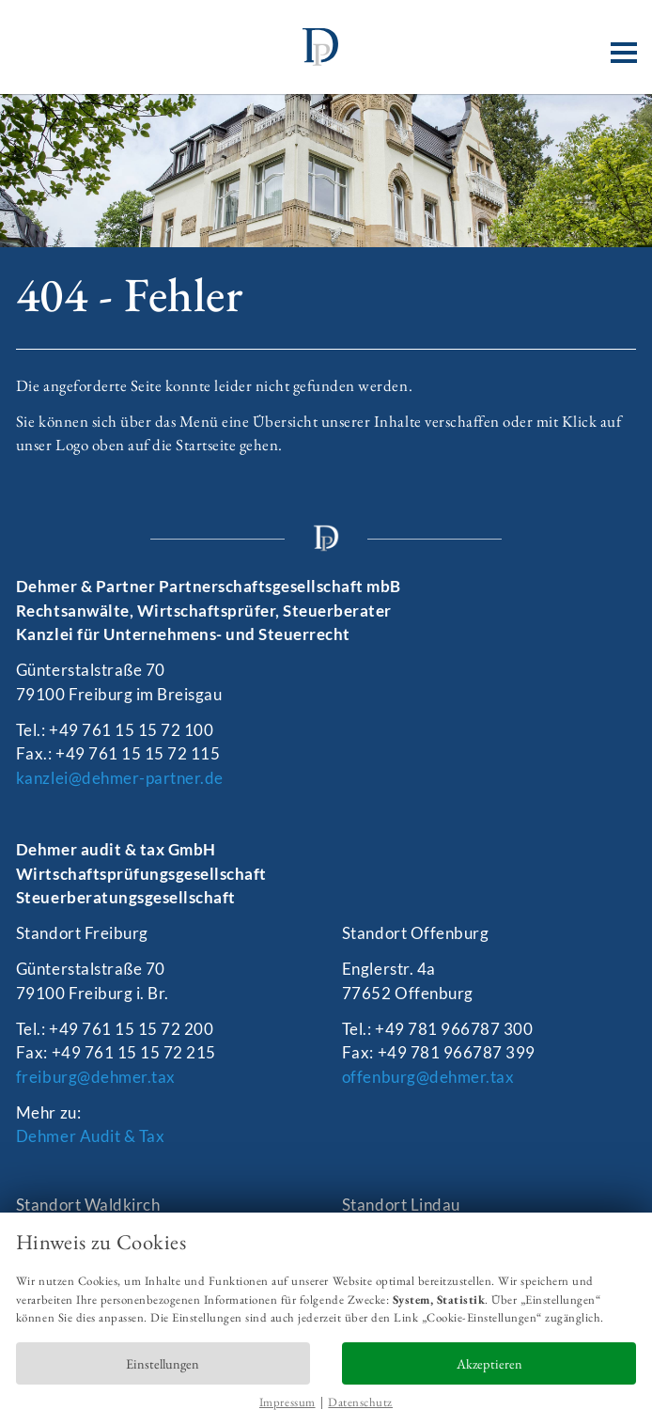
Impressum (287, 1402)
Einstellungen (162, 1363)
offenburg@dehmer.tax (428, 1077)
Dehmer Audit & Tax (90, 1136)
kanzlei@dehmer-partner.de (120, 778)
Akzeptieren (489, 1363)
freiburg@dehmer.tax (96, 1077)
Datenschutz (360, 1402)
